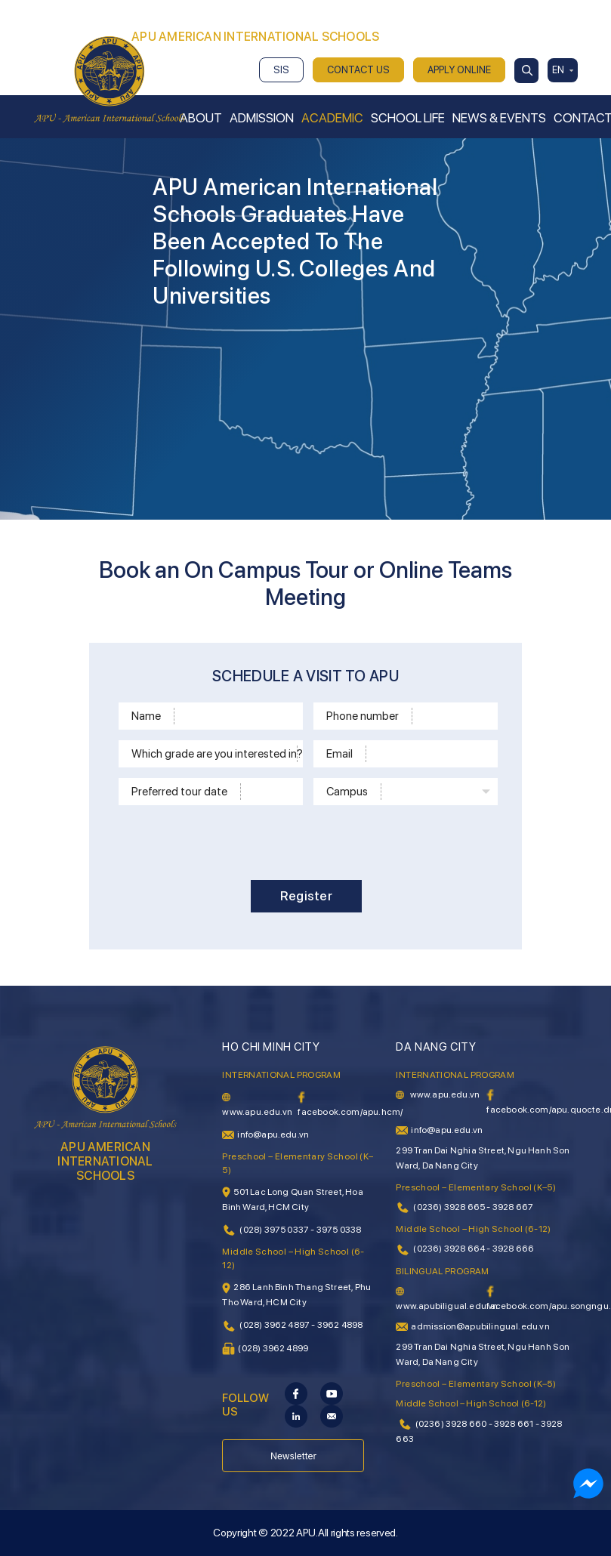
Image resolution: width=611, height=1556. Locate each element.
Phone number (362, 716)
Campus (347, 791)
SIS (281, 70)
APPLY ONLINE (459, 70)
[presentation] (309, 839)
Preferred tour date (179, 791)
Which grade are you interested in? (214, 754)
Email (339, 754)
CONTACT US (358, 70)
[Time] (269, 791)
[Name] (236, 716)
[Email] (429, 754)
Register (306, 895)
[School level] (309, 754)
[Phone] (452, 716)
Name (146, 716)
